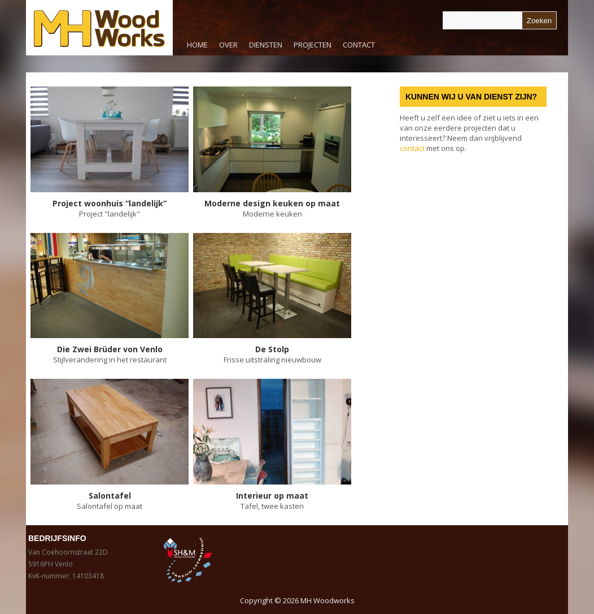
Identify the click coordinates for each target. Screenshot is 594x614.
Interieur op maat (272, 495)
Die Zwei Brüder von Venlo (110, 349)
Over (228, 45)
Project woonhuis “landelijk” (110, 203)
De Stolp (272, 349)
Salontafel (110, 495)
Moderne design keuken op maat (272, 203)
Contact (359, 45)
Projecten (312, 45)
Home (197, 45)
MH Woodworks (327, 600)
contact (412, 148)
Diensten (262, 47)
